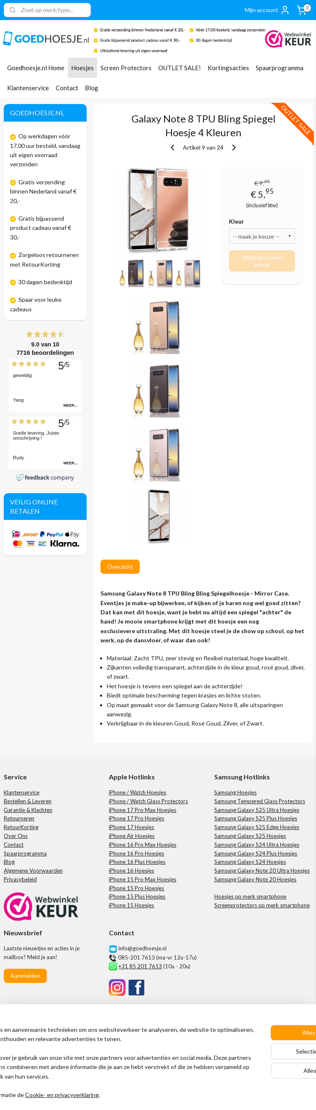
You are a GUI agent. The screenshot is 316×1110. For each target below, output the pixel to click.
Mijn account (267, 10)
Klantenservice (28, 88)
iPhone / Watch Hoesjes (137, 792)
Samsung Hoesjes (235, 792)
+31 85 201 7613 (140, 966)
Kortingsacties (228, 67)
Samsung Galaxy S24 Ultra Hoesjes (256, 844)
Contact (67, 88)
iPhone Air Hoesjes (131, 835)
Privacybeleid (20, 879)
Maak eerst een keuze (261, 261)
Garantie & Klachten (28, 810)
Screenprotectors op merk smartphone (262, 905)
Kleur (236, 221)
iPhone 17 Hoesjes (131, 827)
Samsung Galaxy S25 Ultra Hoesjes (256, 810)
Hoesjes (82, 67)
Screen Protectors (126, 67)
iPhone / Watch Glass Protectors (148, 801)
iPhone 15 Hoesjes (131, 905)
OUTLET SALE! (179, 67)
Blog (91, 88)
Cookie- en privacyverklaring (127, 1095)
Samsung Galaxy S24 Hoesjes (250, 861)
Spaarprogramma (279, 67)
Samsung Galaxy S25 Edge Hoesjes (256, 827)
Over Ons (16, 835)
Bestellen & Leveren (27, 801)
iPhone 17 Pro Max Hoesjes (142, 810)
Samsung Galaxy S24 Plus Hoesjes (255, 853)
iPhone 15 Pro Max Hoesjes (142, 879)
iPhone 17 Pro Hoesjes (136, 818)
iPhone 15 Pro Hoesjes (136, 888)
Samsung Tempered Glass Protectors (259, 801)
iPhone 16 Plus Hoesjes (137, 861)
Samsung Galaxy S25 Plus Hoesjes (255, 818)
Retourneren (19, 818)
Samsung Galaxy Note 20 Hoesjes (255, 879)
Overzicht (120, 566)
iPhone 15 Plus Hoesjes (137, 896)
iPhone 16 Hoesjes (131, 870)
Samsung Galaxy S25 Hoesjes (250, 835)
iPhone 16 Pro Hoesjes (136, 853)
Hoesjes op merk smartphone (250, 896)
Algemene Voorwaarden (33, 870)
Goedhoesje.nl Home (35, 67)
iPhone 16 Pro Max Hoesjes (142, 844)
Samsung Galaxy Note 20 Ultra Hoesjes (262, 870)
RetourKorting (21, 827)
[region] (102, 1053)
